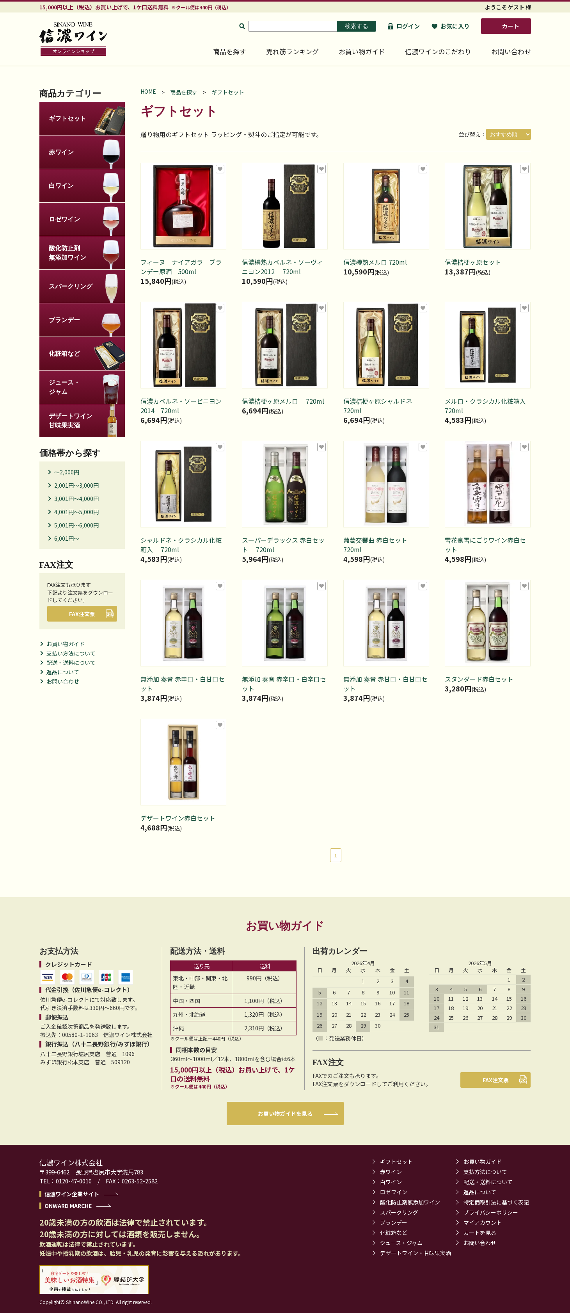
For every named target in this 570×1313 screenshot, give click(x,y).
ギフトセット (227, 92)
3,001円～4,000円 (76, 498)
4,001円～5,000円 (76, 512)
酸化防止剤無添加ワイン (410, 1202)
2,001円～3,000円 (76, 485)
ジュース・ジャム (401, 1243)
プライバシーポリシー (490, 1212)
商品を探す (229, 51)
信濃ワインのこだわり (438, 51)
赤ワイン (391, 1172)
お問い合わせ (511, 51)
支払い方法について (71, 653)
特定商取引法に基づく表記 (496, 1202)
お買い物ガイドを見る (285, 1113)
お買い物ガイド (362, 51)
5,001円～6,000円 (76, 525)
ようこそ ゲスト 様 (508, 7)
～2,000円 (66, 472)
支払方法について (485, 1172)
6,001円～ (66, 538)
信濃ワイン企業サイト (71, 1194)
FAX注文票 (85, 614)
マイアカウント (482, 1222)
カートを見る (479, 1232)
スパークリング (399, 1212)
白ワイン (391, 1182)
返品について (62, 672)
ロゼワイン (393, 1192)
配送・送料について (71, 662)
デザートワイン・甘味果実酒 (415, 1253)
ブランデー (393, 1222)
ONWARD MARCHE (68, 1206)
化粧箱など (393, 1232)
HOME (148, 91)
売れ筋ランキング (292, 51)
